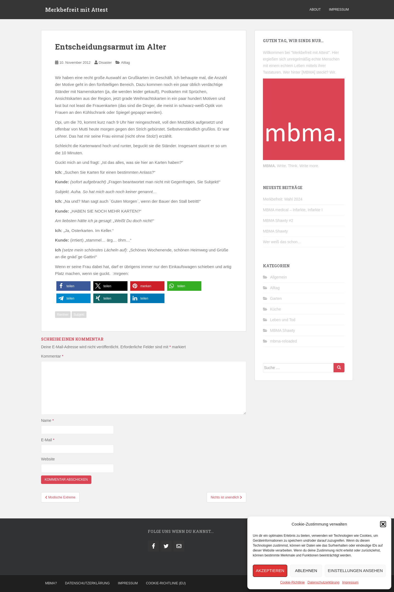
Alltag (125, 62)
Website (48, 459)
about (315, 9)
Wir (332, 72)
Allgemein (278, 277)
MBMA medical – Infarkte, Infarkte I (293, 210)
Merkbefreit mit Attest (76, 9)
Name (47, 420)
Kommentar (52, 356)
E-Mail (47, 440)
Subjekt (79, 315)
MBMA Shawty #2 (278, 220)
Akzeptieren (270, 570)
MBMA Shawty (275, 231)
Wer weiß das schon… (282, 242)
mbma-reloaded (283, 341)
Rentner (63, 315)
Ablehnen (306, 570)
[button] (383, 524)
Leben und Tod (282, 320)
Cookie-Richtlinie (292, 582)
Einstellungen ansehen (355, 570)
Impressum (350, 582)
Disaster (105, 62)
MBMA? (51, 583)
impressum (339, 9)
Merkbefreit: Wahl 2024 (282, 199)
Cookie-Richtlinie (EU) (166, 583)
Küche (275, 309)
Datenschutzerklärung (324, 582)
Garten (276, 298)
